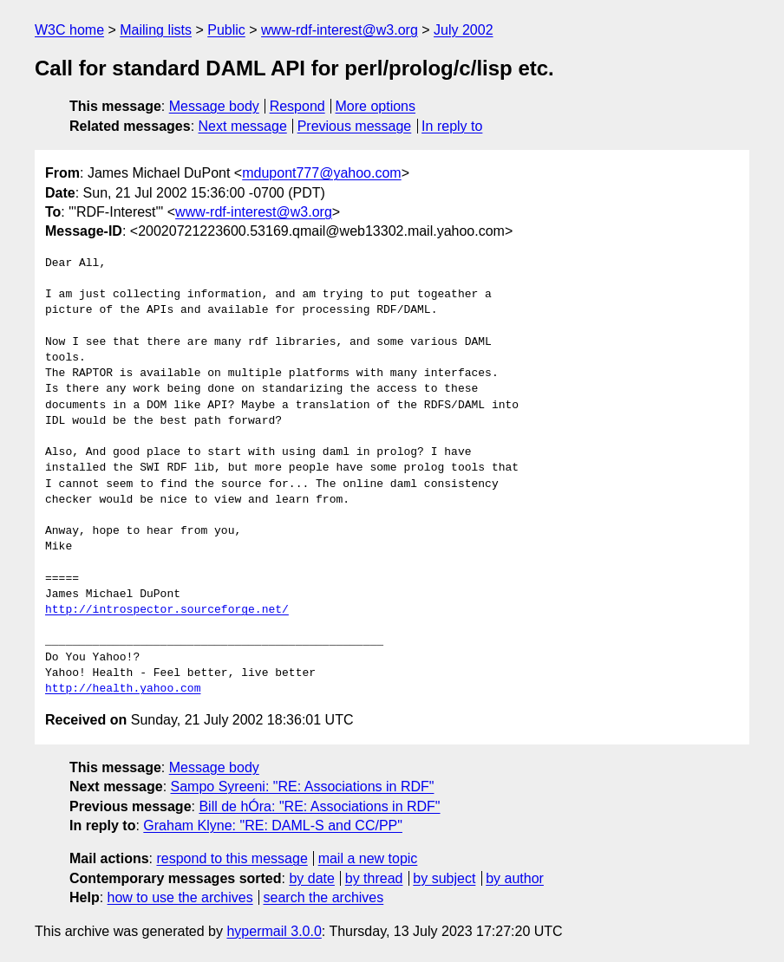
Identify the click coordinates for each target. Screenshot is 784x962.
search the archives (324, 897)
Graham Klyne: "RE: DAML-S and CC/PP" (272, 825)
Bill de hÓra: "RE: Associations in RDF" (319, 806)
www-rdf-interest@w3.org (339, 30)
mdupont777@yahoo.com (321, 173)
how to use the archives (180, 897)
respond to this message (231, 858)
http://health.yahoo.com (122, 689)
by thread (374, 878)
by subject (444, 878)
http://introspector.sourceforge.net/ (167, 610)
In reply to (451, 126)
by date (311, 878)
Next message (243, 126)
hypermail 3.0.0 (273, 931)
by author (515, 878)
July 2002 (463, 30)
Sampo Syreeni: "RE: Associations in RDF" (302, 786)
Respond (297, 106)
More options (376, 106)
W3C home (69, 30)
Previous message (354, 126)
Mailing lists (156, 30)
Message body (214, 106)
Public (226, 30)
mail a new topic (368, 858)
